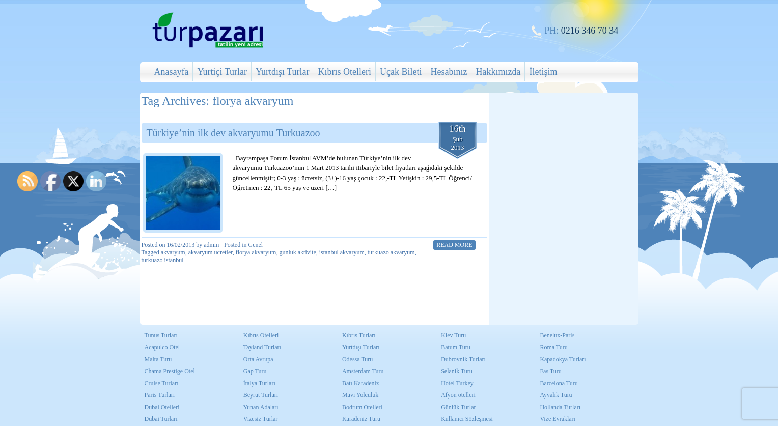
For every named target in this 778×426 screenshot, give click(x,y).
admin (211, 244)
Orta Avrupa (258, 359)
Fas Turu (550, 371)
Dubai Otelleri (162, 407)
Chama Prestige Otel (170, 371)
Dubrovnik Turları (463, 359)
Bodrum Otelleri (362, 407)
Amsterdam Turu (363, 371)
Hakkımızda (498, 72)
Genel (255, 244)
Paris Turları (160, 395)
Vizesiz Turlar (260, 418)
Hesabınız (448, 72)
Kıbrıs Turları (359, 335)
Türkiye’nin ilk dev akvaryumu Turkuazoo (233, 132)
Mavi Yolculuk (360, 395)
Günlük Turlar (458, 407)
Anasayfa (171, 72)
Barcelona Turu (558, 383)
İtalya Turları (259, 383)
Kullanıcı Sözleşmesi (467, 418)
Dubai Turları (161, 418)
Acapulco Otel (162, 347)
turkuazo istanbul (163, 260)
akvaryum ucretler (210, 252)
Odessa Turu (357, 359)
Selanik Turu (457, 371)
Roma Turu (553, 347)
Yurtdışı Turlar (283, 72)
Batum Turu (455, 347)
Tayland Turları (262, 347)
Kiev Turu (453, 335)
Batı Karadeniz (360, 383)
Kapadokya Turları (563, 359)
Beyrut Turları (260, 395)
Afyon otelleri (458, 395)
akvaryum (173, 252)
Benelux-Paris (557, 335)
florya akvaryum (256, 252)
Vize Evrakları (557, 418)
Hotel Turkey (457, 383)
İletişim (543, 72)
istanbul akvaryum (342, 252)
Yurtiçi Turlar (222, 72)
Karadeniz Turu (361, 418)
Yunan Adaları (261, 407)
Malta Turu (158, 359)
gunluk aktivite (297, 252)
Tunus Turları (161, 335)
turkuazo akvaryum (391, 252)
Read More (454, 244)
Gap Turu (255, 371)
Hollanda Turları (560, 407)
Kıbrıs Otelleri (344, 72)
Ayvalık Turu (556, 395)
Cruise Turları (162, 383)
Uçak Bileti (401, 72)
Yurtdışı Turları (361, 347)
